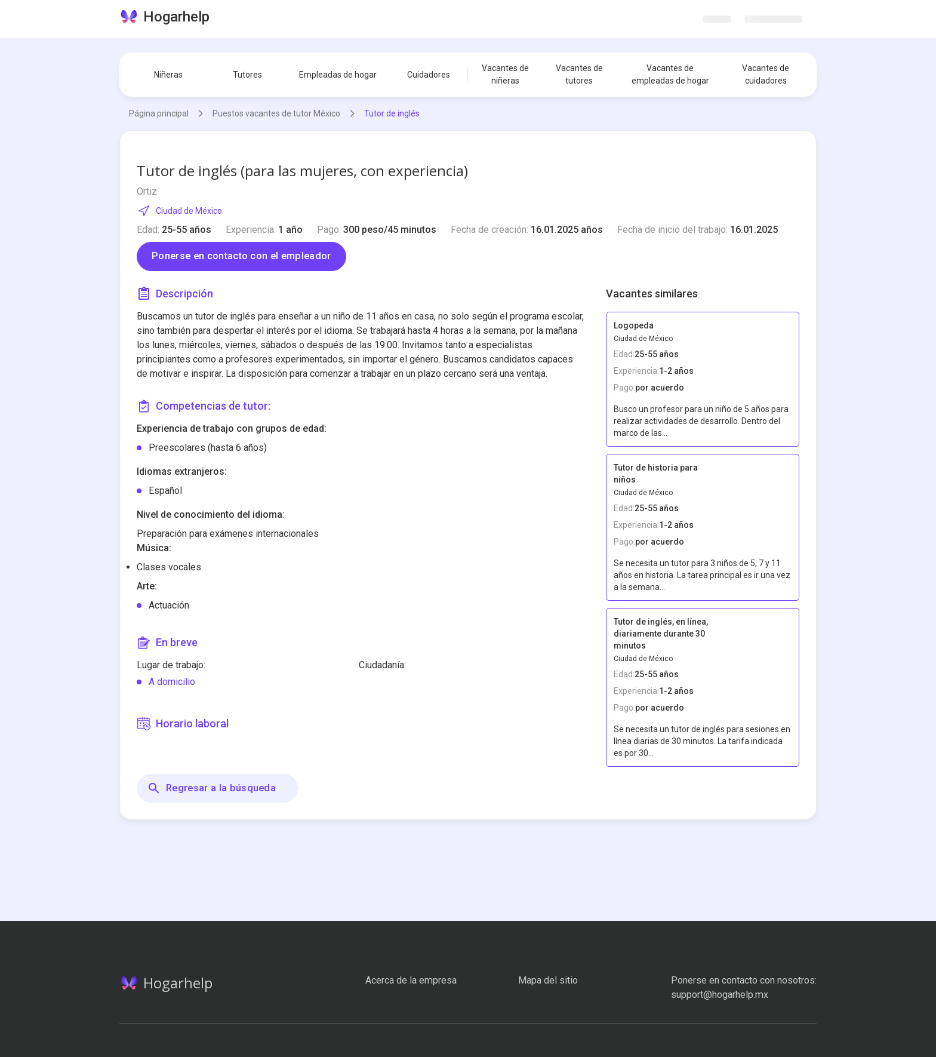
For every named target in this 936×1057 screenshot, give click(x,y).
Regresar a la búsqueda (211, 788)
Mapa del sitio (548, 980)
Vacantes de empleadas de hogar (670, 74)
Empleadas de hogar (338, 74)
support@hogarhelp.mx (719, 994)
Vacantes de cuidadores (765, 74)
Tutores (247, 74)
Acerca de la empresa (411, 980)
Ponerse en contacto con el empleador (241, 256)
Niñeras (168, 74)
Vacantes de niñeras (505, 74)
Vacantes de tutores (579, 74)
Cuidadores (428, 74)
